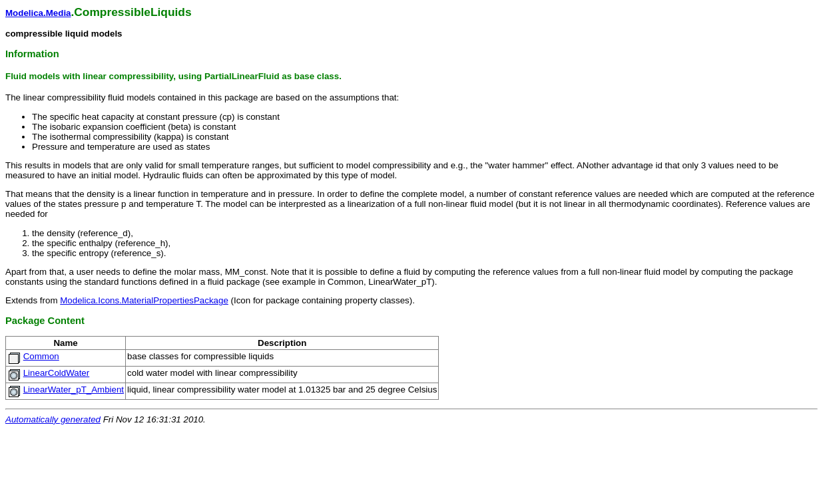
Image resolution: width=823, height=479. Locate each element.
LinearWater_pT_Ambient (73, 390)
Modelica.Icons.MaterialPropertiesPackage (144, 300)
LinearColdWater (56, 373)
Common (41, 356)
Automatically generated (53, 419)
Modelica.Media (38, 13)
